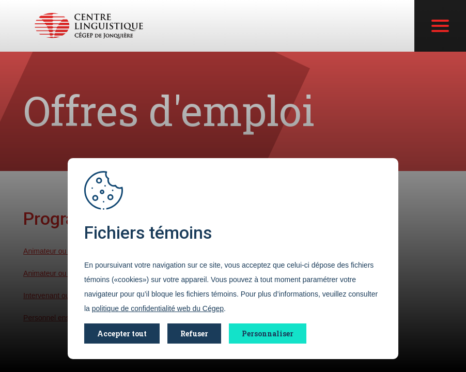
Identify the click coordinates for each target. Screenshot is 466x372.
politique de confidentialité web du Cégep (158, 308)
